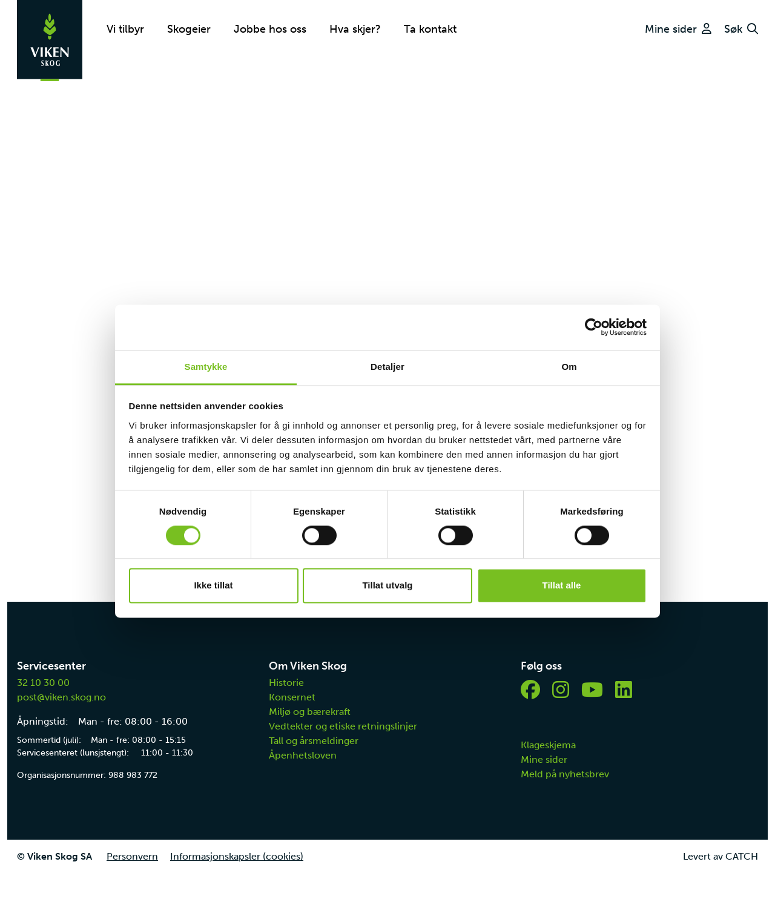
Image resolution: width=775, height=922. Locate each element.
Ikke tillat (213, 586)
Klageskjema (548, 745)
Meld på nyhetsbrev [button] (565, 774)
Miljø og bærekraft (310, 711)
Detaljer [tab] (387, 366)
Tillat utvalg (387, 586)
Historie (286, 682)
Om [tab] (568, 366)
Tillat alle (561, 586)
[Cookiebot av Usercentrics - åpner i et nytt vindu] (594, 327)
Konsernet (292, 697)
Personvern (132, 856)
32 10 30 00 (43, 682)
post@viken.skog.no (61, 697)
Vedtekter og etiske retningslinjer (343, 726)
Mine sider (544, 759)
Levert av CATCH (720, 856)
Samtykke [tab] (206, 366)
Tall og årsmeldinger (313, 740)
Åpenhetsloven (303, 755)
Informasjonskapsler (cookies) (236, 856)
